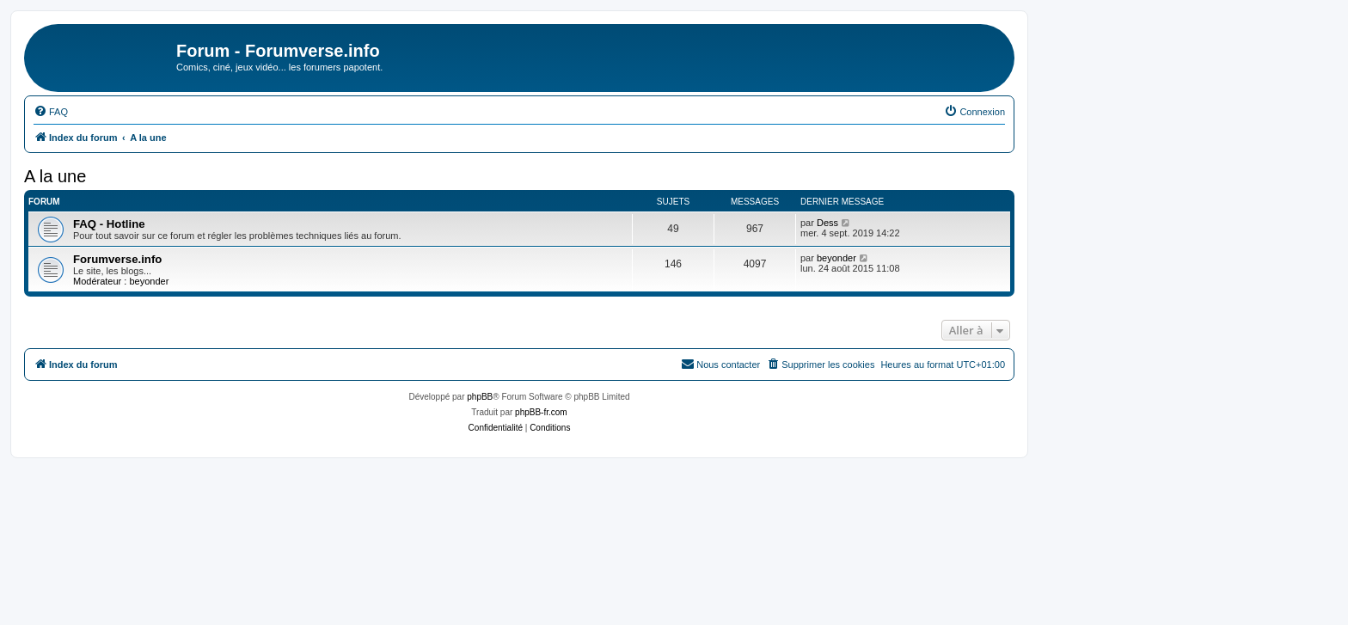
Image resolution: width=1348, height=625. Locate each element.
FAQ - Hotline (109, 224)
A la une (55, 176)
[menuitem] (51, 111)
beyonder (148, 281)
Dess (827, 223)
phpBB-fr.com (541, 412)
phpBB (480, 396)
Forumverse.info (117, 259)
